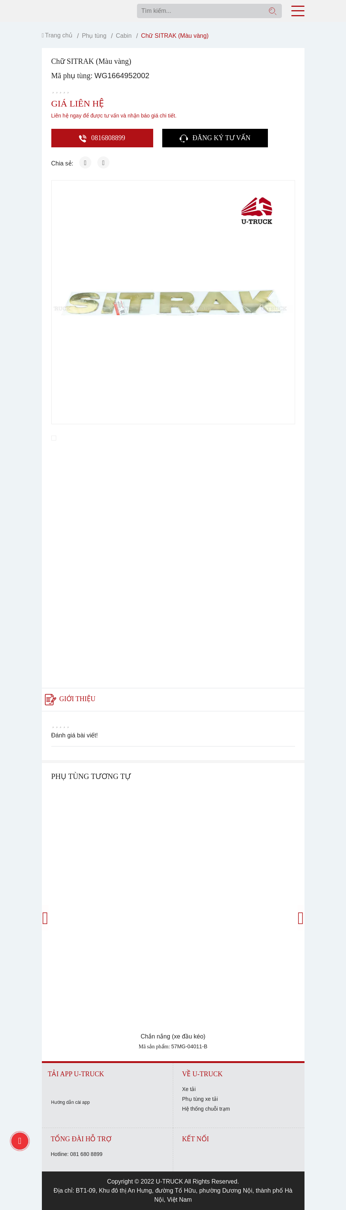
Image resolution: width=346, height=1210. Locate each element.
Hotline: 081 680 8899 (77, 1154)
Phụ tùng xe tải (200, 1099)
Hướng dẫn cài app (70, 1102)
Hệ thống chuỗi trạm (206, 1109)
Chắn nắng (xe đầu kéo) (173, 1036)
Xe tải (189, 1089)
